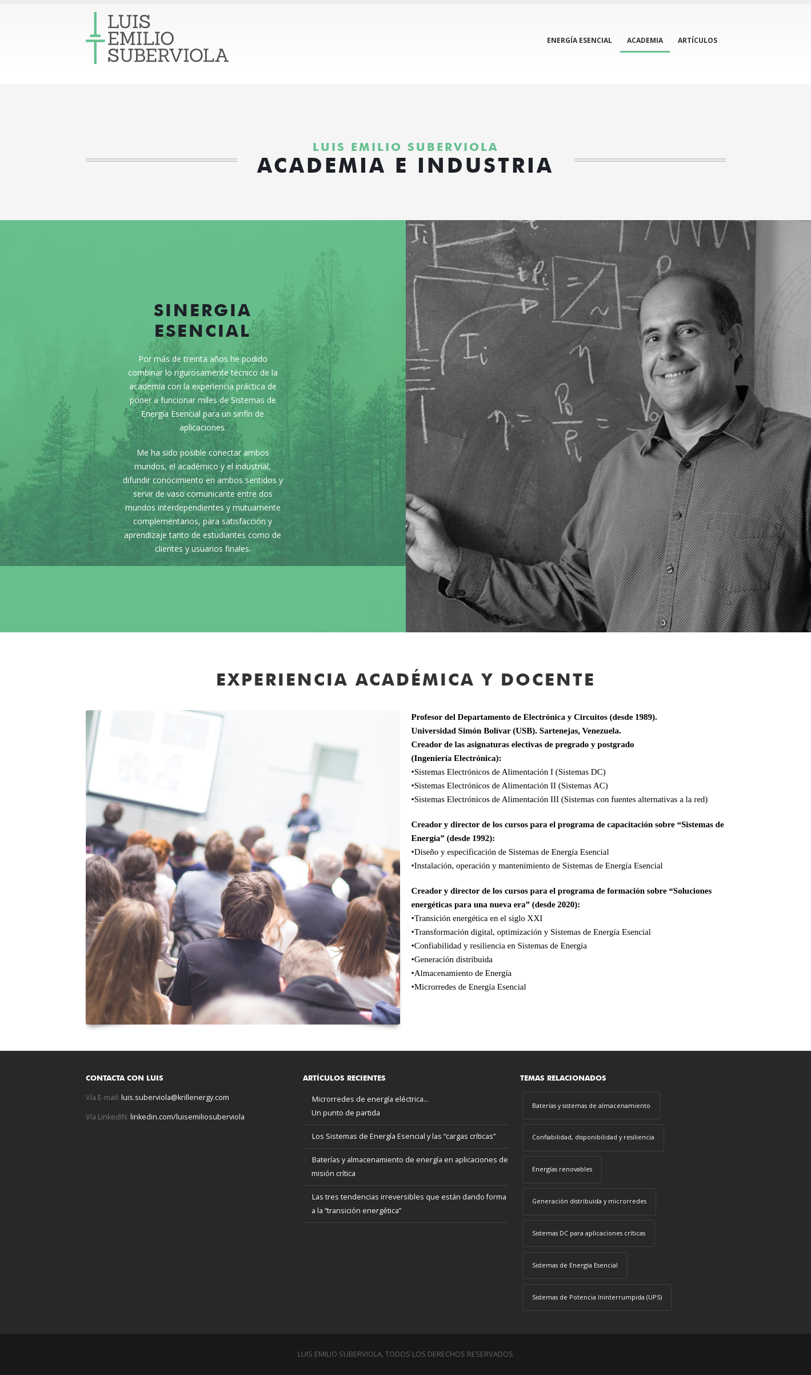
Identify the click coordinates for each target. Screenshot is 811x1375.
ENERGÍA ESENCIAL (579, 40)
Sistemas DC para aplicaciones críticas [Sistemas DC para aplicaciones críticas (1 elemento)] (588, 1233)
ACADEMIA (645, 40)
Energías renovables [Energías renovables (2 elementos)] (562, 1169)
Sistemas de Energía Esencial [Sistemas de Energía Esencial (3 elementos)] (575, 1265)
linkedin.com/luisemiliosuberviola (187, 1117)
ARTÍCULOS (697, 40)
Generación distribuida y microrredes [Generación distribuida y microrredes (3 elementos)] (589, 1201)
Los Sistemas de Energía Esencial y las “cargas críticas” (404, 1136)
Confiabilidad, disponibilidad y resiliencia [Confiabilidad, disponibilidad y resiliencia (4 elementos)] (593, 1137)
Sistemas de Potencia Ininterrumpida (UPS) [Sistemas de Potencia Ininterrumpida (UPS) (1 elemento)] (597, 1297)
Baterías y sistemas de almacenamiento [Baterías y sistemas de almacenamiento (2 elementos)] (591, 1105)
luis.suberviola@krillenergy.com (175, 1097)
